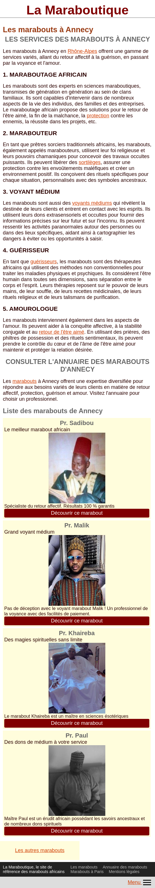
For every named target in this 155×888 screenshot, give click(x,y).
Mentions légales (124, 871)
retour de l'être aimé (61, 332)
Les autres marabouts (39, 850)
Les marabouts (83, 867)
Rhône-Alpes (82, 51)
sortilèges (89, 162)
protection (98, 115)
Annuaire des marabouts (125, 867)
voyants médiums (92, 203)
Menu (140, 882)
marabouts (24, 381)
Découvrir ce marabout (76, 513)
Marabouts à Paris (87, 871)
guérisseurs (43, 261)
